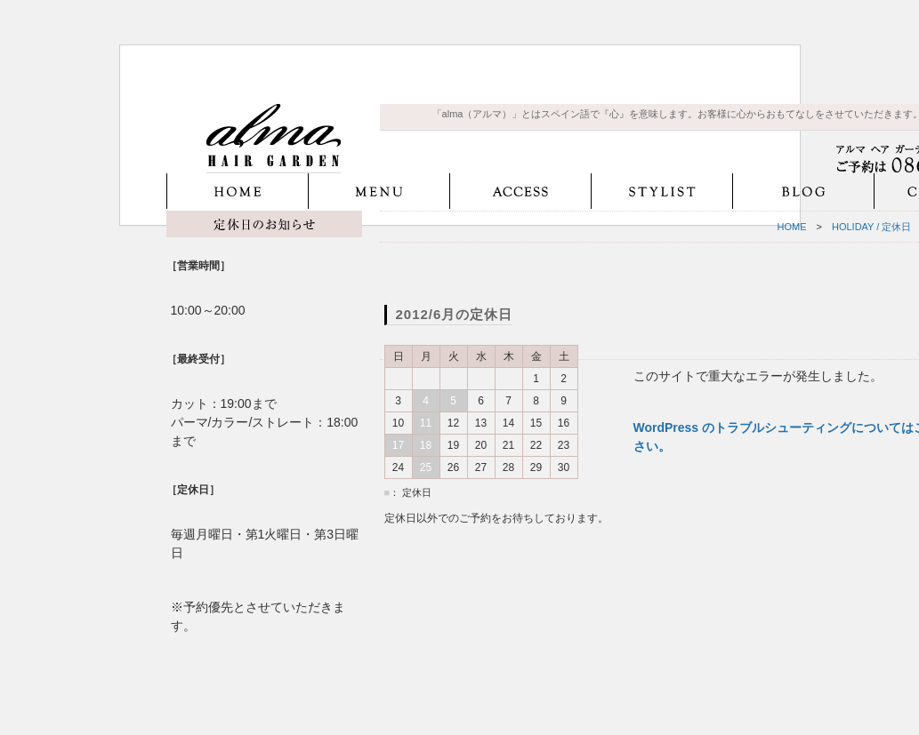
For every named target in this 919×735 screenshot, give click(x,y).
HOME (792, 226)
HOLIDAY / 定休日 (871, 226)
